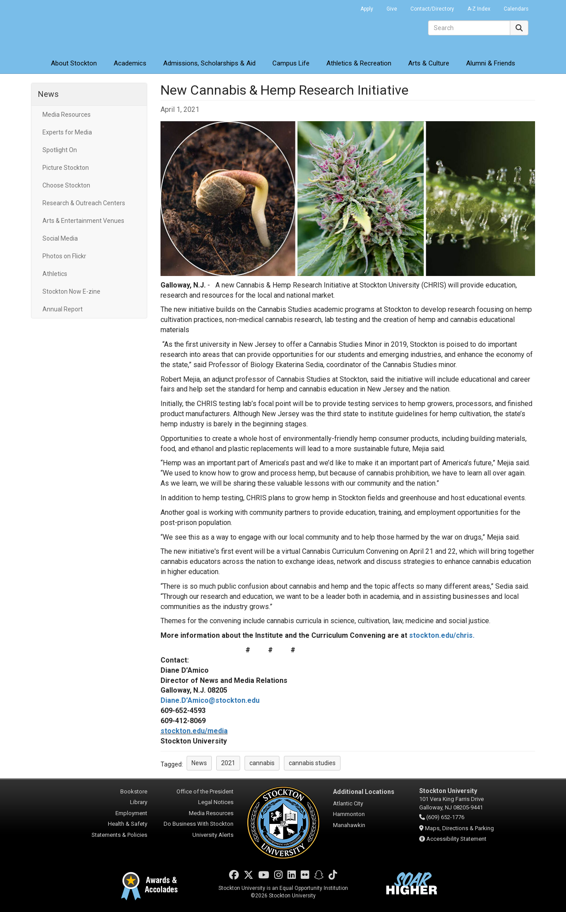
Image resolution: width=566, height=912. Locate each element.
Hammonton (349, 814)
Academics (130, 63)
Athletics (358, 63)
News (48, 94)
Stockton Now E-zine (71, 291)
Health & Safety (127, 823)
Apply (366, 9)
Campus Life (291, 63)
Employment (131, 813)
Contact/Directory (432, 9)
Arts (428, 63)
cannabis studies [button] (312, 762)
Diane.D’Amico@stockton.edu (210, 700)
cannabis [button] (262, 762)
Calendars (516, 9)
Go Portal (342, 6)
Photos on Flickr (64, 256)
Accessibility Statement (456, 838)
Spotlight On (59, 149)
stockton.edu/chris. (441, 635)
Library (138, 802)
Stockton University (95, 26)
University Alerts (212, 835)
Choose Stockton (66, 185)
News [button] (199, 762)
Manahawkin (349, 825)
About (74, 63)
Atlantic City (348, 803)
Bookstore (133, 791)
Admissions (209, 63)
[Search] (469, 27)
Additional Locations (363, 791)
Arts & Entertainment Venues (83, 220)
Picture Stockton (65, 167)
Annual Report (62, 309)
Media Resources (66, 114)
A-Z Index (478, 9)
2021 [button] (228, 762)
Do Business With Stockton (198, 823)
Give (391, 9)
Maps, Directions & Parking (459, 828)
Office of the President (204, 791)
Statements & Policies (119, 835)
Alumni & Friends (490, 63)
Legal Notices (215, 802)
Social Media (60, 238)
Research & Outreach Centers (83, 203)
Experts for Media (67, 132)
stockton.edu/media (194, 731)
